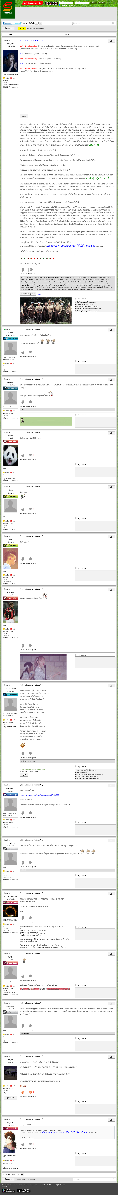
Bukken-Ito (74, 287)
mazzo (48, 279)
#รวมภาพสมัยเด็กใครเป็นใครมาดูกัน (87, 306)
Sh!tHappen (68, 277)
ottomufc (23, 277)
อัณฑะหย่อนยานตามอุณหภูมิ (99, 277)
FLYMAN (74, 282)
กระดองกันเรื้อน (10, 689)
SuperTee (10, 1123)
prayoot (90, 287)
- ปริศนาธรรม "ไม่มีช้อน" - (85, 304)
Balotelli (88, 284)
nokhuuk (54, 286)
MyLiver (106, 287)
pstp (37, 286)
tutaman (77, 284)
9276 (36, 284)
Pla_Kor (29, 277)
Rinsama (94, 282)
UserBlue (74, 277)
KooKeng (35, 277)
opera (31, 287)
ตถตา (89, 282)
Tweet (39, 294)
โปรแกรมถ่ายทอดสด (19, 1185)
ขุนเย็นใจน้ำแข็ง (36, 289)
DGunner (68, 286)
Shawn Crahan (25, 287)
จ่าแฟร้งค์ (101, 282)
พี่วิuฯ (46, 277)
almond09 (101, 284)
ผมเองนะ (95, 284)
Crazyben (10, 1060)
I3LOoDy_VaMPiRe (86, 286)
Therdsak (77, 289)
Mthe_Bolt (73, 279)
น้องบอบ (70, 289)
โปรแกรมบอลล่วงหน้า (32, 1185)
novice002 (100, 287)
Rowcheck (52, 287)
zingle (85, 282)
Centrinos (51, 277)
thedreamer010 (57, 289)
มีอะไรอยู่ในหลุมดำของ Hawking (86, 302)
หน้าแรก (3, 1185)
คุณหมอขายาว (104, 279)
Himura (45, 282)
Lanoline (77, 286)
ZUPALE (95, 286)
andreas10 (51, 282)
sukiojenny (11, 43)
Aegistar (83, 284)
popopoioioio (38, 282)
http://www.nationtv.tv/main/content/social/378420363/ (39, 795)
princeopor (31, 284)
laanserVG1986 (55, 279)
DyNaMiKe (61, 286)
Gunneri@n (89, 289)
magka (80, 277)
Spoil (24, 116)
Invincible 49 (10, 1006)
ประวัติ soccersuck (52, 1185)
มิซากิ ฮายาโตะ (87, 279)
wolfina (68, 282)
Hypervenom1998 (47, 289)
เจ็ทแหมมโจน (60, 284)
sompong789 (59, 287)
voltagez (79, 279)
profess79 (65, 289)
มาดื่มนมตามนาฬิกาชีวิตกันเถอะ (86, 770)
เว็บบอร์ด (43, 1185)
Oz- (73, 286)
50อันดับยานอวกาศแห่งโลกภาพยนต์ (87, 776)
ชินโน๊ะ (80, 282)
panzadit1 (31, 282)
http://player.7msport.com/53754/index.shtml (32, 769)
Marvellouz (10, 843)
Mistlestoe (108, 284)
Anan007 (46, 287)
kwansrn (56, 282)
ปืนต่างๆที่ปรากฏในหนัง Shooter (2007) (88, 311)
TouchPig (57, 277)
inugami (40, 287)
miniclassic (42, 284)
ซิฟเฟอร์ (36, 279)
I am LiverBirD (82, 287)
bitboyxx (41, 277)
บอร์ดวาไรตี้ (40, 29)
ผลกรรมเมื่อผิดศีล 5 (82, 772)
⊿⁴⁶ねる (23, 761)
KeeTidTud (86, 277)
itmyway (82, 289)
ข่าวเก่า (9, 1185)
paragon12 (42, 279)
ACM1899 (28, 289)
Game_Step (24, 282)
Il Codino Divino (70, 284)
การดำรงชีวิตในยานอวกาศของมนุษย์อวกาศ (90, 774)
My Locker (80, 299)
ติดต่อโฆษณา (62, 1185)
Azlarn (53, 284)
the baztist (45, 286)
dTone (10, 333)
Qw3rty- (101, 286)
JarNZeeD (24, 286)
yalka (94, 287)
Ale (40, 286)
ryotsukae (63, 282)
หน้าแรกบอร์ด (31, 29)
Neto (62, 277)
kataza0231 (67, 287)
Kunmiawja (24, 284)
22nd (50, 286)
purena (10, 436)
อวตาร (110, 277)
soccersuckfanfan (10, 896)
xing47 (62, 279)
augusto (48, 284)
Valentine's (96, 279)
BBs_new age (31, 286)
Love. (35, 287)
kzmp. (22, 279)
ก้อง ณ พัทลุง (29, 279)
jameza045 (107, 286)
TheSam (106, 282)
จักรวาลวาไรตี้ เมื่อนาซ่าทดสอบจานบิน (88, 779)
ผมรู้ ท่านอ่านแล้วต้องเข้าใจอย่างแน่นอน (89, 309)
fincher (67, 279)
